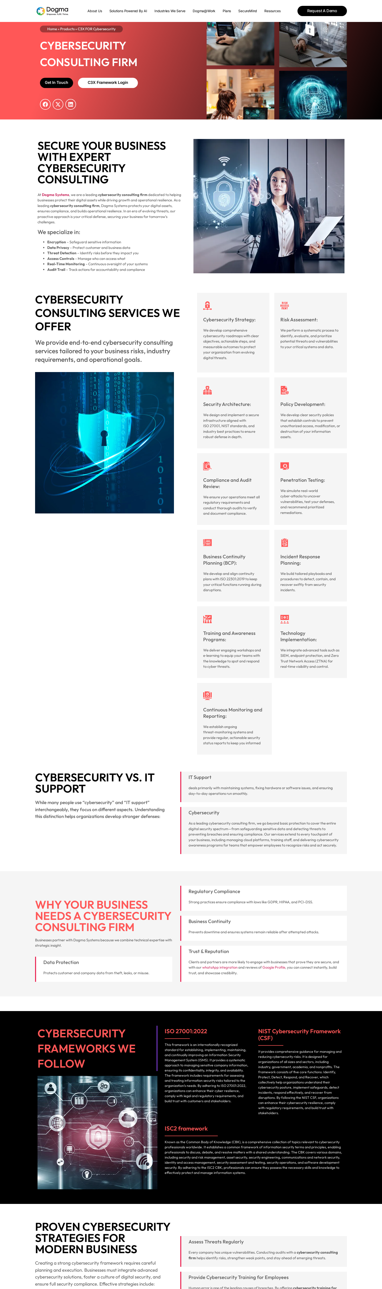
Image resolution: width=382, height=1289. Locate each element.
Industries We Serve (169, 11)
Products (67, 29)
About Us (94, 11)
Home (52, 29)
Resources (272, 11)
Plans (227, 11)
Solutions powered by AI (128, 11)
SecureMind (247, 11)
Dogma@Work (204, 11)
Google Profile (273, 967)
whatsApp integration (220, 967)
